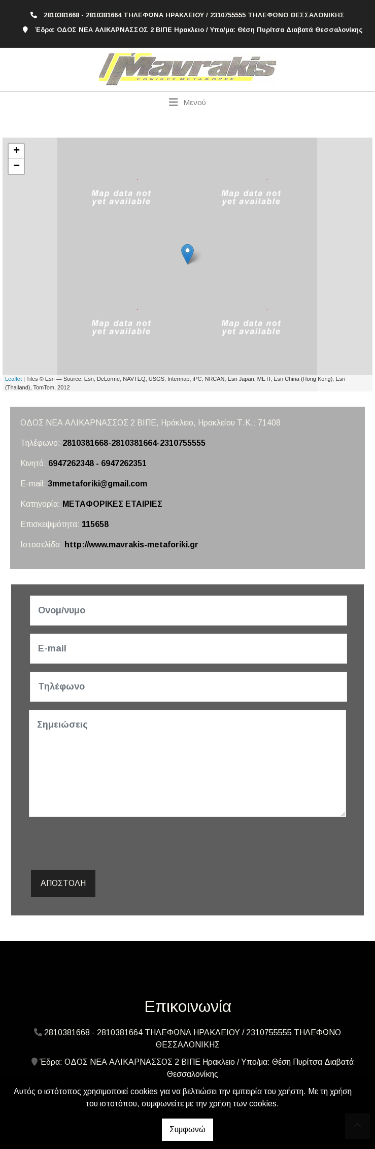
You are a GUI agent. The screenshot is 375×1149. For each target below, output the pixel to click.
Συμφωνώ (187, 1129)
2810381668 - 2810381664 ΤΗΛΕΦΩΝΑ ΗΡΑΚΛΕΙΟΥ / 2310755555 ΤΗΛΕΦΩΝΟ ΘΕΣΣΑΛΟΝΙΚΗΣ (194, 15)
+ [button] (16, 151)
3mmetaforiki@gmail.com (97, 483)
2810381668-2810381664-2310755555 (134, 443)
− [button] (16, 166)
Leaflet (13, 379)
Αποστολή (63, 883)
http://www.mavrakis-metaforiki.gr (131, 544)
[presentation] (106, 845)
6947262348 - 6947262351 (97, 463)
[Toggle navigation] (187, 102)
